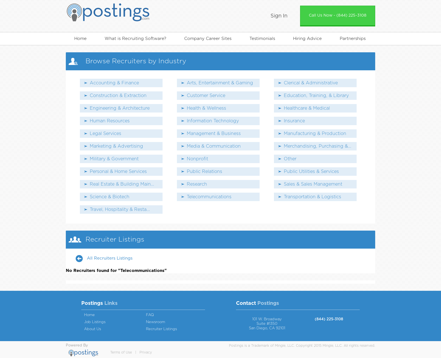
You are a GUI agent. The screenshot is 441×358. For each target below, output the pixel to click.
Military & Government (114, 159)
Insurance (294, 121)
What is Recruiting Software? (135, 39)
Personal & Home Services (118, 171)
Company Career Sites (207, 39)
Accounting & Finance (114, 83)
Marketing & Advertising (116, 146)
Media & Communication (214, 146)
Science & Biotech (109, 197)
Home (80, 39)
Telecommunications (209, 197)
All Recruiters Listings (109, 258)
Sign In (279, 16)
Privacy (146, 352)
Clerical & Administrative (311, 83)
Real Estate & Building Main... (122, 184)
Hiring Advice (307, 39)
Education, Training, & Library (316, 95)
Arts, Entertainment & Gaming (220, 83)
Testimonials (262, 39)
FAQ (150, 315)
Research (197, 184)
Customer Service (206, 95)
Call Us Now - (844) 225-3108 (337, 15)
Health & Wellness (206, 108)
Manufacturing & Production (315, 133)
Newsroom (155, 322)
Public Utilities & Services (311, 171)
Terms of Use (121, 352)
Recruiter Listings (161, 329)
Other (290, 159)
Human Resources (110, 121)
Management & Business (214, 133)
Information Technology (213, 121)
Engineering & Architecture (120, 108)
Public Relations (204, 171)
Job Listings (94, 322)
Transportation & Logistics (312, 197)
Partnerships (353, 39)
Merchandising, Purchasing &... (317, 146)
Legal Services (105, 133)
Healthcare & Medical (307, 108)
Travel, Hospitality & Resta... (120, 209)
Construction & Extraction (118, 95)
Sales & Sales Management (313, 184)
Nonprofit (197, 159)
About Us (92, 329)
